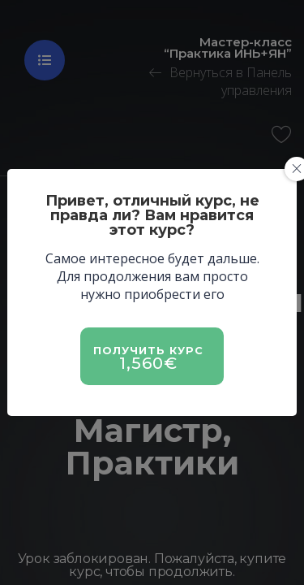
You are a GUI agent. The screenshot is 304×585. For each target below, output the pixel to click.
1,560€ (148, 363)
